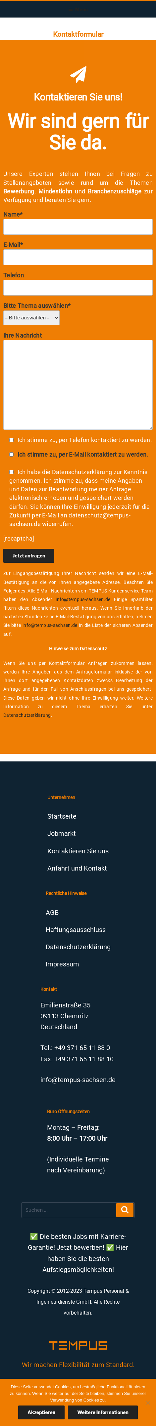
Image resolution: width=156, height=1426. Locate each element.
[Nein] (147, 1402)
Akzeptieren (41, 1412)
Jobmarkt (61, 833)
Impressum (62, 964)
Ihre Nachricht (78, 381)
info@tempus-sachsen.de (83, 599)
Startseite (62, 816)
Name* (78, 223)
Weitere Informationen (103, 1412)
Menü (78, 9)
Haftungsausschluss (76, 930)
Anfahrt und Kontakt (77, 868)
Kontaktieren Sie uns (78, 851)
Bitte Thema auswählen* (37, 311)
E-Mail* (78, 253)
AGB (52, 913)
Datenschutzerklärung (27, 715)
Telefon (78, 284)
